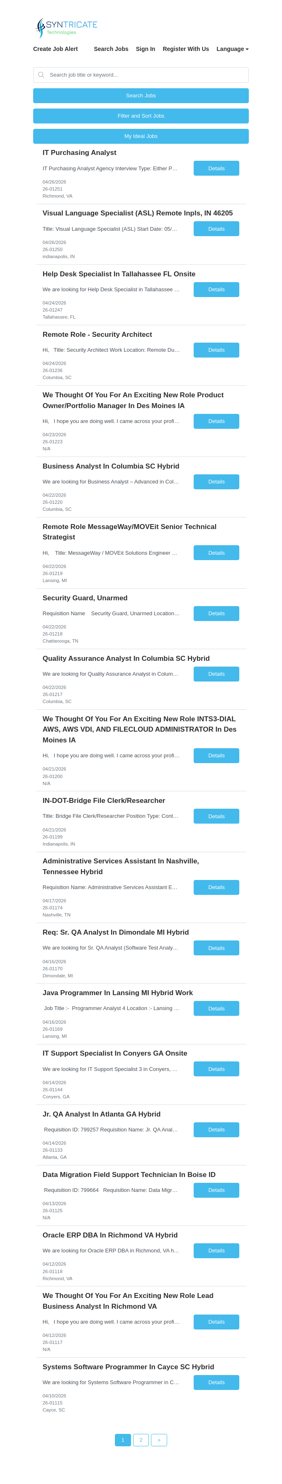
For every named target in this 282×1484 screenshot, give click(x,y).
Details (216, 168)
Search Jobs (111, 49)
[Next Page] (159, 1440)
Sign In (146, 49)
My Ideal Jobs (141, 136)
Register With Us (186, 49)
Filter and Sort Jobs (141, 116)
